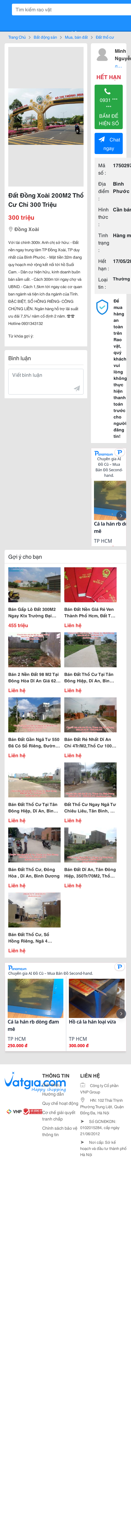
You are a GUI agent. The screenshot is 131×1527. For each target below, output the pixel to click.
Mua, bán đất (76, 37)
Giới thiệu (51, 1085)
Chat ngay (109, 143)
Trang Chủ (17, 37)
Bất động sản (45, 37)
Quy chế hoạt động (60, 1103)
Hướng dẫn (53, 1094)
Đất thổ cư (105, 37)
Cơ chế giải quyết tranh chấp (58, 1115)
